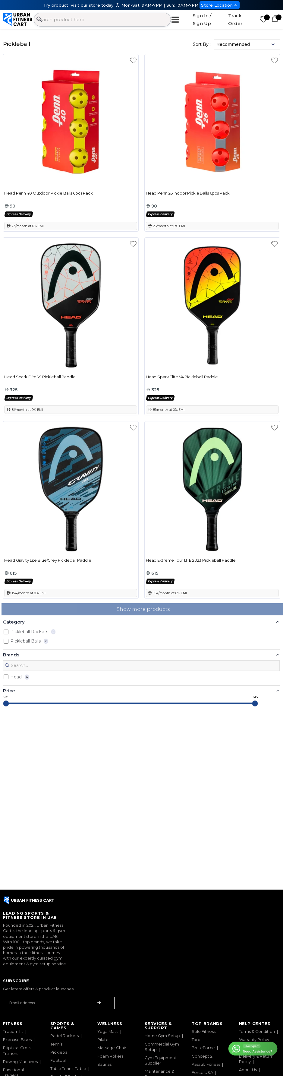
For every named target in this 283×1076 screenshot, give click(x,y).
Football (58, 1060)
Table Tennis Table (68, 1068)
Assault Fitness (206, 1064)
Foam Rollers (110, 1056)
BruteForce (203, 1047)
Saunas (104, 1064)
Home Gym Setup (162, 1035)
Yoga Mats (107, 1031)
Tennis (56, 1044)
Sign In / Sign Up (202, 19)
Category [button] (14, 622)
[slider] (6, 703)
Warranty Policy (254, 1039)
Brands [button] (11, 655)
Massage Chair (111, 1047)
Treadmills (13, 1031)
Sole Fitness (203, 1031)
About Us (248, 1069)
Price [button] (9, 691)
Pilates (104, 1039)
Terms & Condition (257, 1031)
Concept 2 (202, 1056)
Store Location (219, 5)
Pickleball (60, 1052)
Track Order (235, 19)
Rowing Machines (20, 1061)
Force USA (202, 1072)
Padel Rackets (64, 1035)
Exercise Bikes (17, 1039)
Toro (196, 1039)
